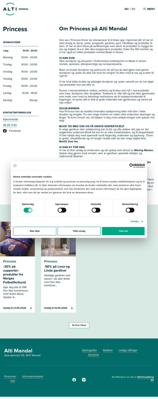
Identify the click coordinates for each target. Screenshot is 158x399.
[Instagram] (84, 381)
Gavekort (93, 355)
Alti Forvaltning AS (145, 378)
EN (133, 9)
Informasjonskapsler (32, 376)
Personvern (10, 376)
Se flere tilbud (79, 325)
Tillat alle (123, 231)
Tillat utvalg (79, 231)
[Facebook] (74, 381)
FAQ (12, 381)
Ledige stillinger (128, 350)
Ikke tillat (35, 231)
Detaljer (135, 221)
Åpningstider (89, 350)
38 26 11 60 (10, 126)
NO (127, 9)
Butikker (108, 350)
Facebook (12, 132)
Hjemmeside (10, 120)
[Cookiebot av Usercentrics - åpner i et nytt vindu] (131, 165)
